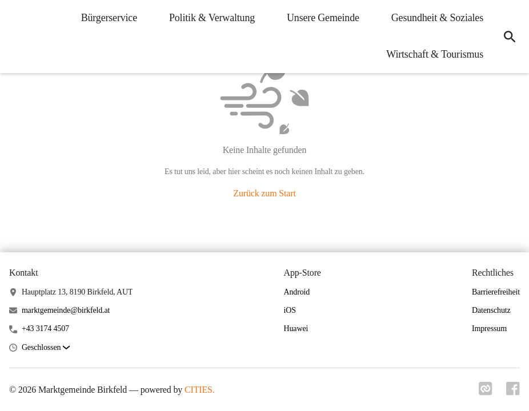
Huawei (296, 328)
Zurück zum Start (264, 193)
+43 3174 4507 (45, 328)
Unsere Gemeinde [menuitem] (323, 17)
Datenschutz (491, 310)
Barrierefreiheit (496, 292)
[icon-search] (509, 36)
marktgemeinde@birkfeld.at (66, 310)
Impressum (489, 328)
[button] (46, 348)
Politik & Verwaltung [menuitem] (212, 17)
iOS (290, 310)
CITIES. (200, 389)
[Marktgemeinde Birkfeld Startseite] (17, 36)
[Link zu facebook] (513, 392)
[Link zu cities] (485, 392)
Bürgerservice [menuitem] (109, 17)
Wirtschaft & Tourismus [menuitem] (434, 54)
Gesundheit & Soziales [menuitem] (437, 17)
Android (297, 292)
